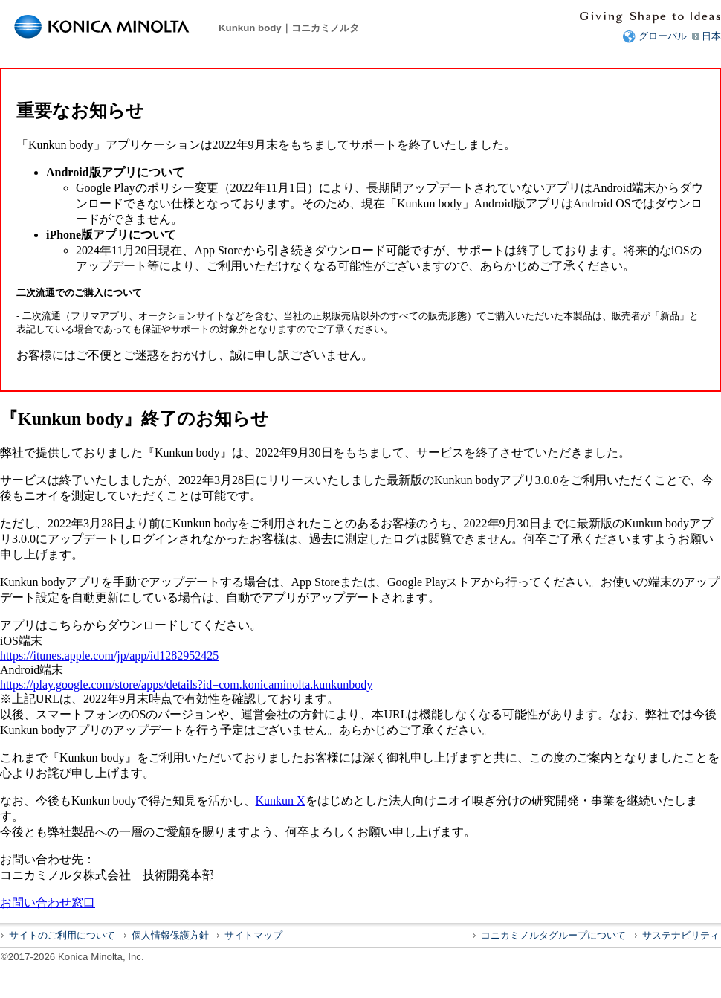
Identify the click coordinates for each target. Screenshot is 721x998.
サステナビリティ (681, 935)
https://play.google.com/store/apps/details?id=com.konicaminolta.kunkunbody (186, 684)
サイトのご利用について (62, 935)
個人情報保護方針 (170, 935)
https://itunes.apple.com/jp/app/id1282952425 (109, 655)
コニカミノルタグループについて (553, 935)
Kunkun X (280, 800)
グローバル (662, 36)
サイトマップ (253, 935)
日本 (711, 36)
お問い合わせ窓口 (47, 902)
